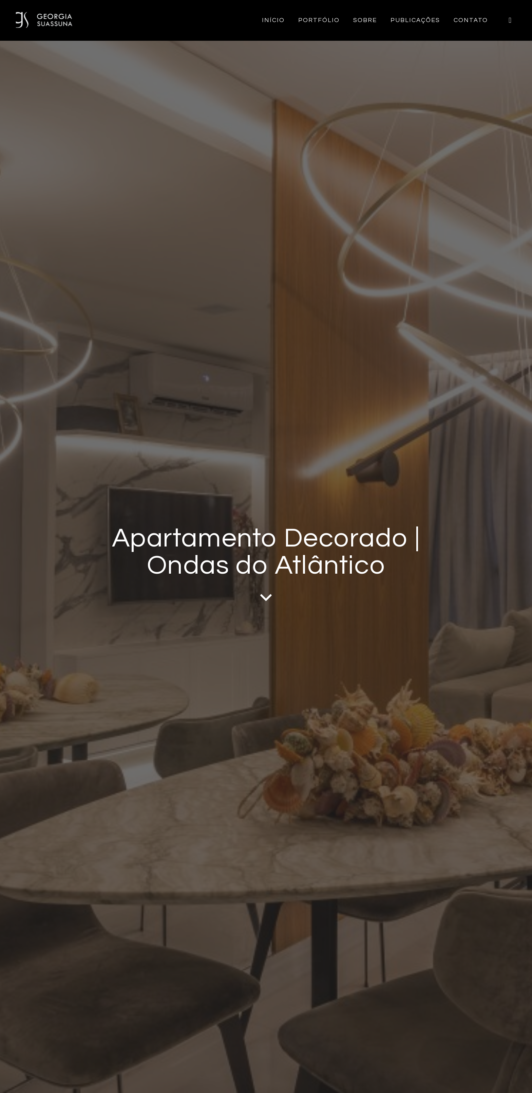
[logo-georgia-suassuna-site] (44, 20)
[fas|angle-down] (266, 597)
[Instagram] (510, 20)
